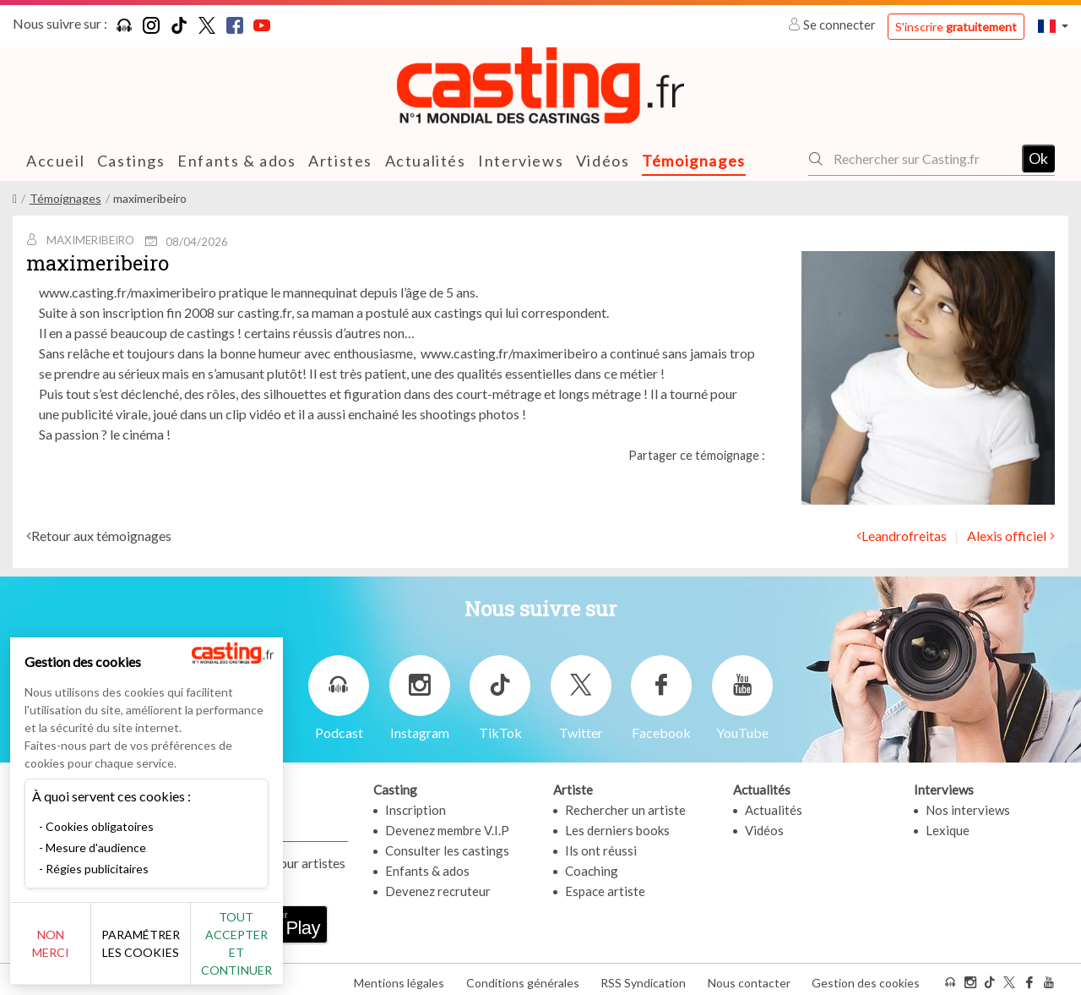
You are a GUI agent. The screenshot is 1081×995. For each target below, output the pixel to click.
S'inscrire (956, 26)
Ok (1038, 158)
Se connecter (833, 24)
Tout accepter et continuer (305, 952)
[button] (1053, 26)
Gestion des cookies (866, 977)
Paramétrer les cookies (188, 953)
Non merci (69, 952)
